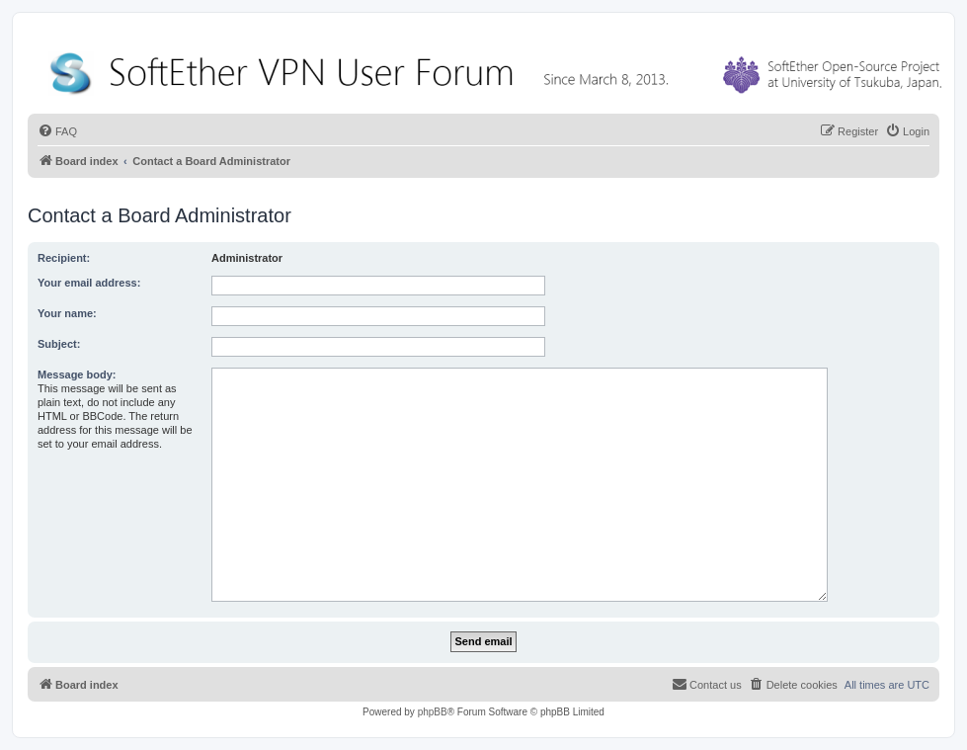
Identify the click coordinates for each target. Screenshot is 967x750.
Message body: (77, 374)
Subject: (59, 344)
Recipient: (64, 258)
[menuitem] (57, 131)
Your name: (67, 313)
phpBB (432, 712)
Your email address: (89, 283)
